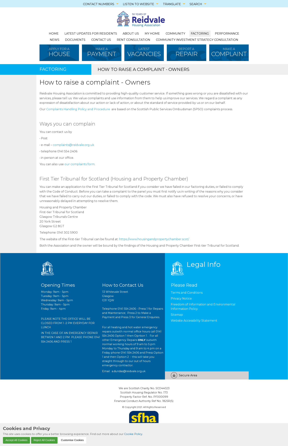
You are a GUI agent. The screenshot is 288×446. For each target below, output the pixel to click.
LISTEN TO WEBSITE (138, 4)
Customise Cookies (72, 440)
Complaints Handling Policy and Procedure (78, 109)
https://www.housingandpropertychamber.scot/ (154, 239)
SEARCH (196, 4)
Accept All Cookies (16, 440)
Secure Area (188, 375)
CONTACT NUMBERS (98, 4)
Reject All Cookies (44, 440)
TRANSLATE (172, 4)
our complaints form (79, 164)
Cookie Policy (133, 434)
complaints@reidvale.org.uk (73, 145)
